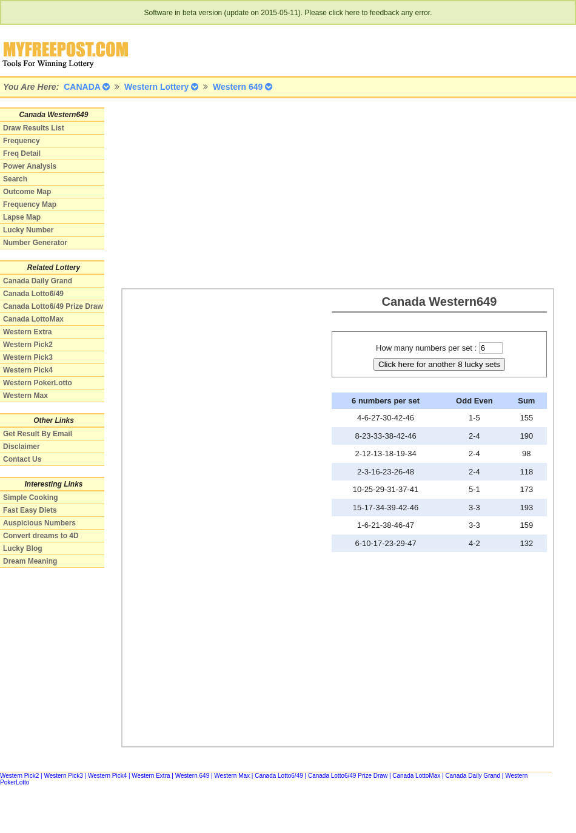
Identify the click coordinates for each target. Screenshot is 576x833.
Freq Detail (22, 153)
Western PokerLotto (37, 383)
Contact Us (22, 459)
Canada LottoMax (33, 319)
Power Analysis (29, 166)
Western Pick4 (28, 370)
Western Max (25, 395)
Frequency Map (29, 204)
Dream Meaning (30, 561)
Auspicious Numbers (39, 523)
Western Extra (27, 332)
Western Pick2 (28, 344)
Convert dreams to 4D (41, 535)
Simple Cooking (30, 497)
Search (15, 179)
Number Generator (35, 242)
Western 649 (192, 775)
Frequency (21, 141)
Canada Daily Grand (37, 281)
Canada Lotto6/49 (33, 293)
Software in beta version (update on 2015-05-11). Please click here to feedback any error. (288, 12)
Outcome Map (27, 191)
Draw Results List (33, 128)
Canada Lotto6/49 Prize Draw (53, 306)
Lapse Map (22, 217)
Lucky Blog (22, 548)
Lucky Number (28, 230)
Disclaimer (21, 446)
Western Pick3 (28, 357)
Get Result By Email (37, 434)
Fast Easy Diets (30, 510)
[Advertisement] (332, 192)
